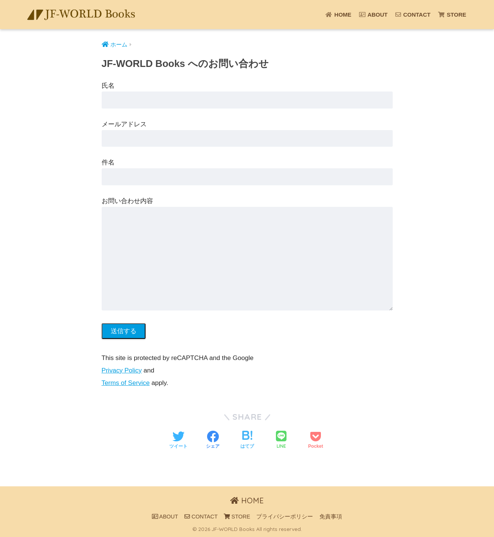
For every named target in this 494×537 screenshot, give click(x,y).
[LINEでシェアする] (281, 440)
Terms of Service (126, 382)
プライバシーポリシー (284, 517)
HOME (338, 14)
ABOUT (373, 14)
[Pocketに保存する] (315, 440)
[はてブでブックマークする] (247, 440)
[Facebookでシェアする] (213, 440)
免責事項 (330, 517)
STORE (452, 14)
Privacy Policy (122, 370)
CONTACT (413, 14)
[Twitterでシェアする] (178, 440)
